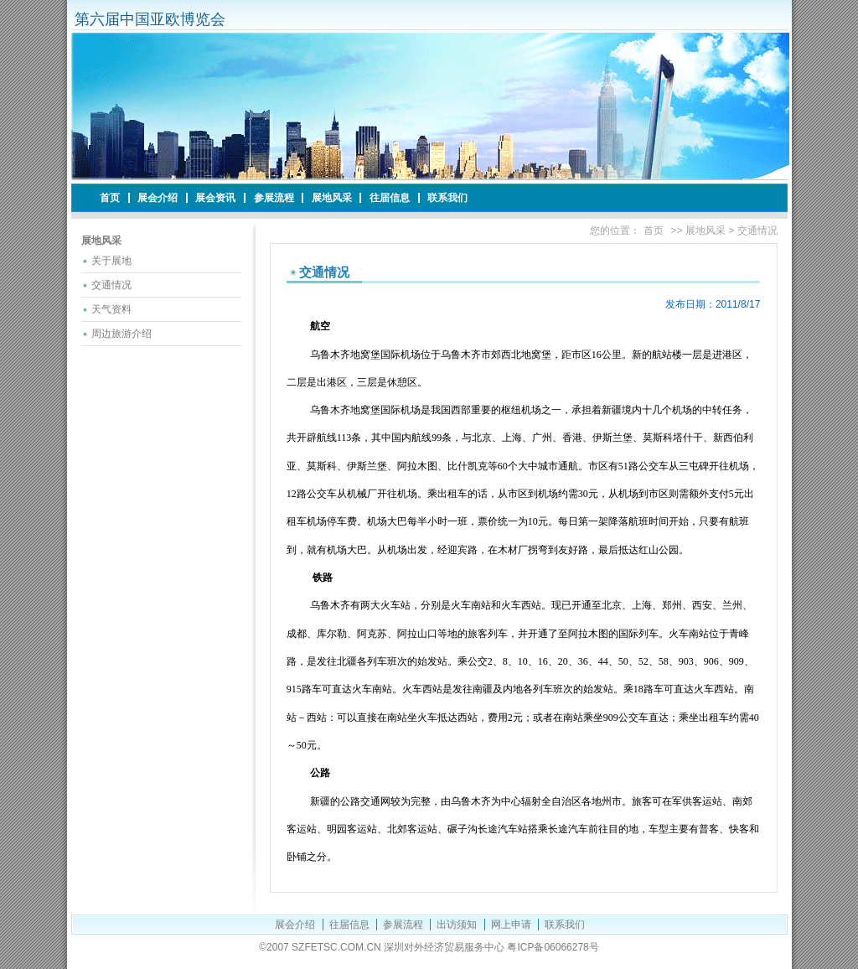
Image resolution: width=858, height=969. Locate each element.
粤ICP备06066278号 (552, 947)
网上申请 (511, 924)
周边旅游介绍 (121, 333)
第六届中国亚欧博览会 (150, 19)
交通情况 (111, 285)
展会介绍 (157, 198)
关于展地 (111, 261)
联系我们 (447, 198)
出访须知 (457, 924)
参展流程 (274, 198)
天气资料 (111, 309)
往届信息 (390, 198)
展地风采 (332, 198)
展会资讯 (215, 198)
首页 (110, 198)
